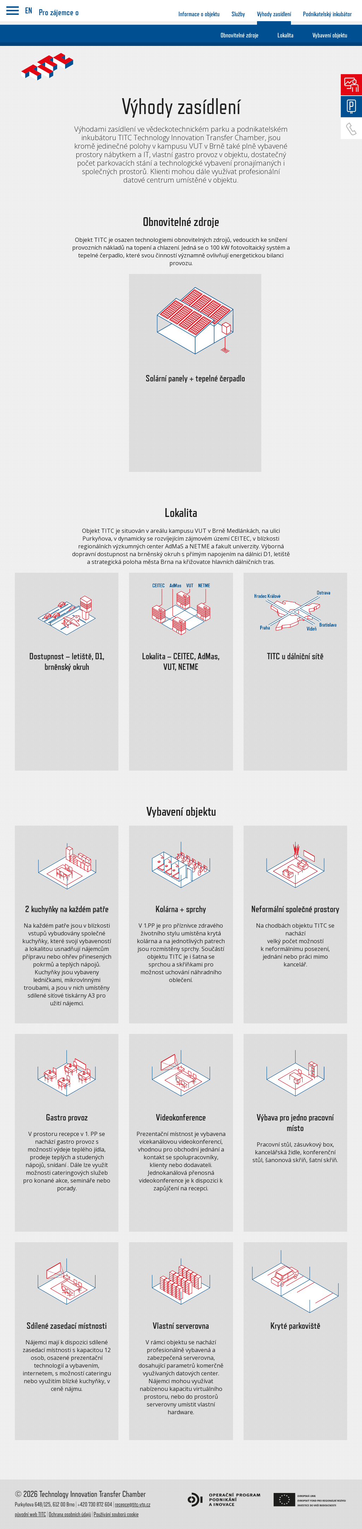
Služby (238, 14)
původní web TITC (30, 1514)
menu (12, 10)
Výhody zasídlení (274, 14)
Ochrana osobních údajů (70, 1514)
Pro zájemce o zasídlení (59, 16)
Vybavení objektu (330, 35)
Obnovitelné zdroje (239, 35)
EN (28, 10)
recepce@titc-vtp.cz (132, 1504)
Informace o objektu (199, 14)
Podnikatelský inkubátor (327, 14)
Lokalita (285, 35)
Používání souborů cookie (116, 1514)
